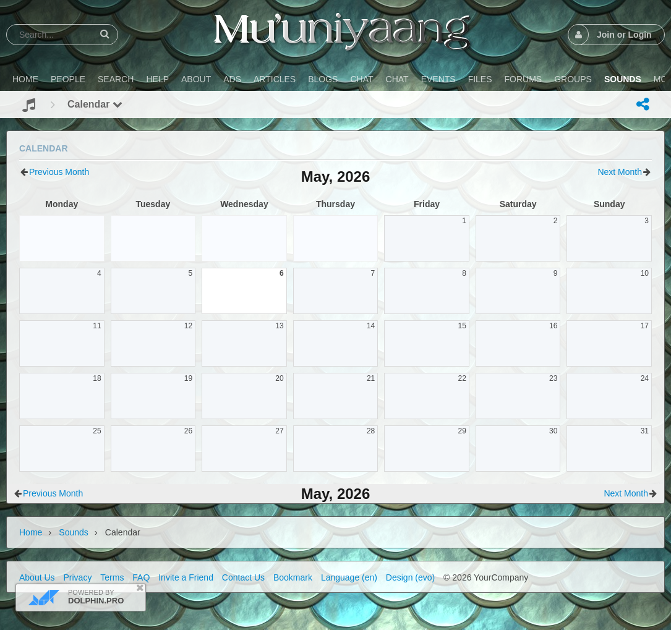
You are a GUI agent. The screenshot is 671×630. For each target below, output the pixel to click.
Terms (112, 577)
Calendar (94, 104)
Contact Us (243, 577)
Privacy (77, 577)
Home (30, 532)
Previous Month (59, 172)
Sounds (73, 532)
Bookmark (292, 577)
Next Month (619, 172)
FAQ (141, 577)
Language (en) (349, 577)
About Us (37, 577)
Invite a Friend (185, 577)
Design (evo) (410, 577)
